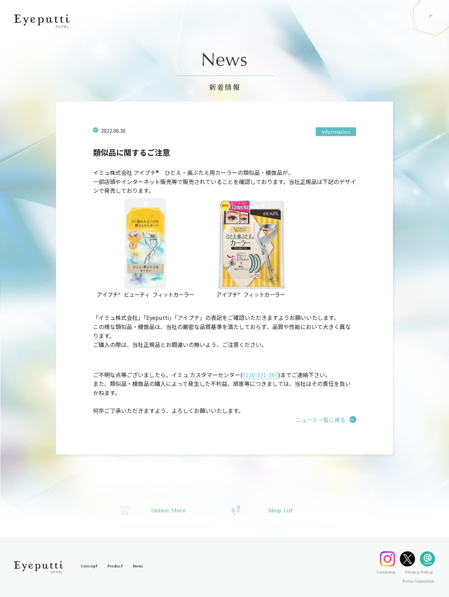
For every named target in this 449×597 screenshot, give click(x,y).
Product (115, 567)
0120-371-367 (260, 376)
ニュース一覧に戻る (320, 421)
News (138, 567)
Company (385, 573)
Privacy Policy (419, 573)
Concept (89, 567)
